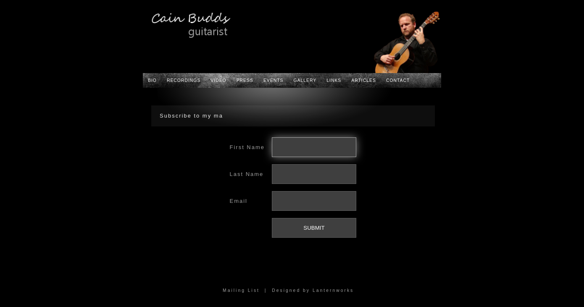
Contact (398, 80)
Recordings (183, 80)
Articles (363, 80)
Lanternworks (333, 290)
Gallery (305, 80)
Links (333, 80)
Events (273, 80)
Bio (152, 80)
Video (218, 80)
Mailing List (241, 290)
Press (245, 80)
